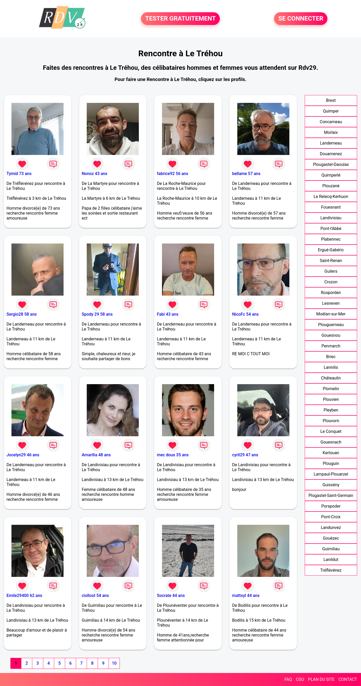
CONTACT (347, 679)
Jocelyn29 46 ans (23, 454)
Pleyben (330, 410)
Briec (330, 356)
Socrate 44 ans (171, 595)
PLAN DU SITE (321, 679)
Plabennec (331, 239)
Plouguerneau (331, 324)
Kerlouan (331, 452)
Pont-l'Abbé (330, 228)
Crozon (330, 281)
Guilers (331, 271)
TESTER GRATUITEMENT (180, 18)
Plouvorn (331, 420)
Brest (331, 100)
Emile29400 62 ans (24, 595)
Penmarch (330, 346)
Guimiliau (331, 548)
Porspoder (330, 506)
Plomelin (331, 388)
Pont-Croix (330, 516)
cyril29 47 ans (245, 454)
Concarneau (331, 121)
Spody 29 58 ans (97, 314)
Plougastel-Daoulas (331, 164)
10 (114, 663)
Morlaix (331, 132)
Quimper (331, 111)
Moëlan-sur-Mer (330, 313)
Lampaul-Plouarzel (331, 474)
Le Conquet (330, 431)
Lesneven (331, 303)
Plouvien (331, 399)
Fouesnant (331, 207)
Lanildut (330, 559)
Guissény (330, 484)
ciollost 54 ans (95, 595)
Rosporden (331, 292)
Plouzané (330, 185)
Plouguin (331, 463)
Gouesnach (330, 442)
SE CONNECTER (300, 18)
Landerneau (331, 143)
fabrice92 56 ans (172, 173)
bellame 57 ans (246, 173)
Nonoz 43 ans (94, 173)
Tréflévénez (331, 570)
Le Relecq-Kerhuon (331, 196)
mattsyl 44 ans (245, 595)
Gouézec (331, 538)
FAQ (288, 679)
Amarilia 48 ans (96, 454)
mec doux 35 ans (173, 454)
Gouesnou (330, 335)
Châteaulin (331, 378)
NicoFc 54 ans (245, 314)
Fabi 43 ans (167, 314)
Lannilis (331, 367)
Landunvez (331, 527)
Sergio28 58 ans (22, 314)
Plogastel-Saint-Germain (330, 495)
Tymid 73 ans (19, 173)
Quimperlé (330, 175)
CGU (300, 679)
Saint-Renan (331, 260)
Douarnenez (331, 153)
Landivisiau (330, 217)
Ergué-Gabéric (331, 249)
